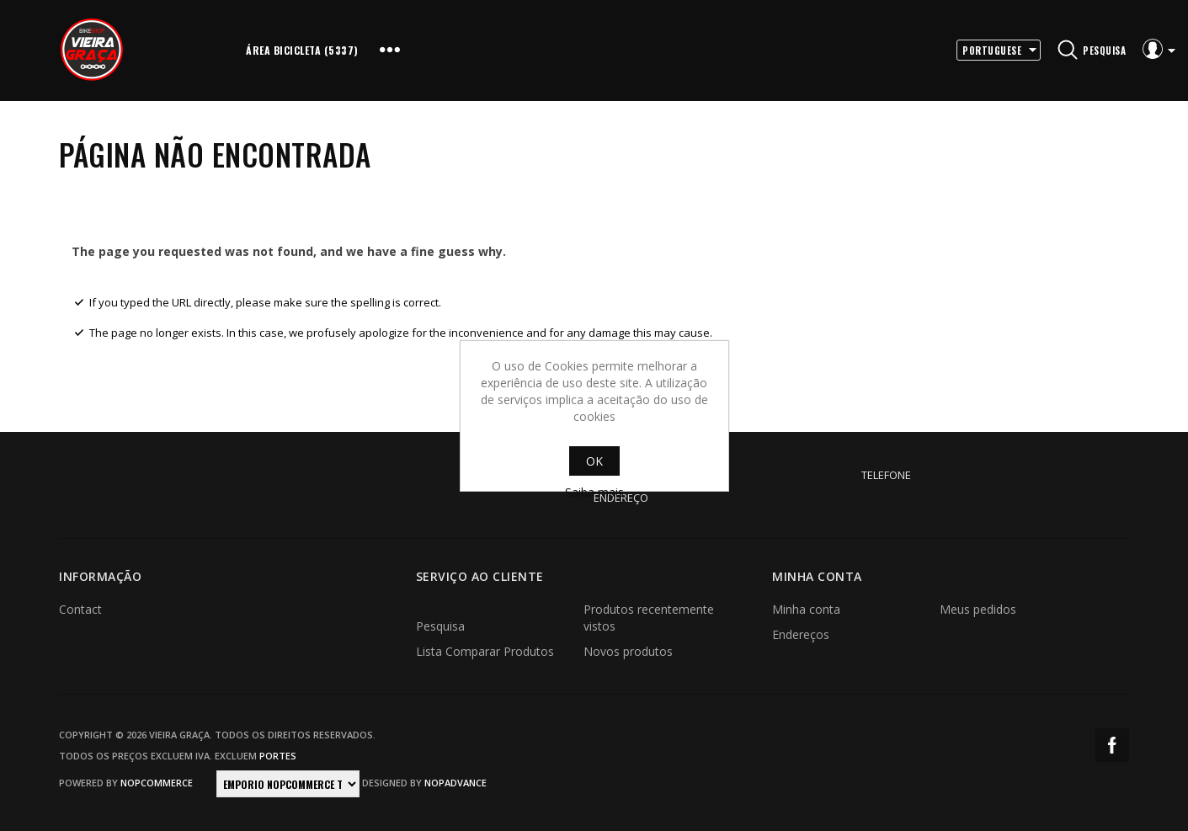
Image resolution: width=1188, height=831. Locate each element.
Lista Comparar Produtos (485, 651)
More (389, 50)
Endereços (800, 634)
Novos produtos (628, 651)
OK (594, 461)
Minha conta (806, 609)
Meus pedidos (978, 609)
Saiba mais (594, 492)
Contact (80, 609)
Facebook (1112, 745)
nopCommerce (156, 782)
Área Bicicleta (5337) (302, 50)
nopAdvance (455, 782)
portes (277, 755)
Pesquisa (440, 626)
